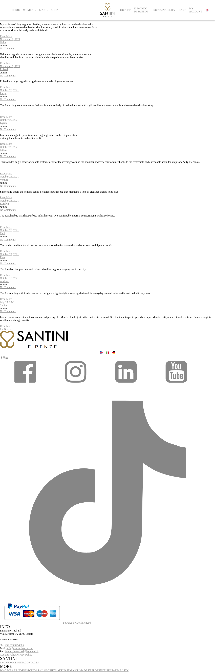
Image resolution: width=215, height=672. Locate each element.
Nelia (3, 42)
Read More (6, 36)
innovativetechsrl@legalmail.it (21, 651)
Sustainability (164, 10)
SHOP (3, 662)
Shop (54, 10)
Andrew (4, 281)
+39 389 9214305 (14, 645)
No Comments (8, 48)
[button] (25, 383)
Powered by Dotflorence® (77, 622)
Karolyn (4, 203)
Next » (7, 329)
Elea (2, 257)
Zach (2, 233)
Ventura (4, 179)
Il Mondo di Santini (141, 10)
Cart (182, 10)
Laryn (3, 93)
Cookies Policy (8, 654)
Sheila (3, 305)
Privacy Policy (24, 654)
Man (42, 10)
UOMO (11, 662)
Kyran (3, 123)
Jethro (3, 150)
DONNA (20, 662)
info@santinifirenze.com (20, 648)
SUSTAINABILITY (117, 670)
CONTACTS (32, 662)
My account (195, 10)
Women (28, 10)
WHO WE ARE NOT (11, 670)
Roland (4, 69)
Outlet (125, 10)
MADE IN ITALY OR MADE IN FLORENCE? (81, 670)
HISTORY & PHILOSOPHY (39, 670)
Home (16, 10)
